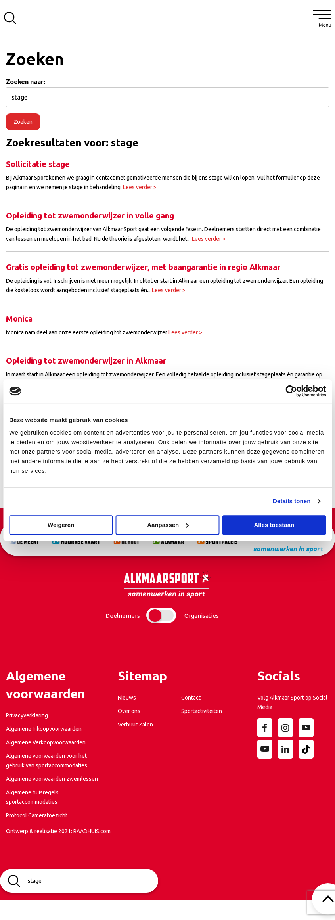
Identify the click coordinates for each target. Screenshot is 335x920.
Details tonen (291, 501)
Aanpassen (167, 524)
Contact (191, 697)
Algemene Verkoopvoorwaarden (46, 742)
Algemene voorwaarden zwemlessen (52, 779)
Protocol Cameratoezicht (36, 815)
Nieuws (127, 697)
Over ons (129, 711)
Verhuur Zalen (135, 724)
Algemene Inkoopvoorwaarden (44, 729)
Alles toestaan (274, 524)
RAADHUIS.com (92, 831)
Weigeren (61, 524)
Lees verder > (140, 187)
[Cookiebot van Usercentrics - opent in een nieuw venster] (291, 391)
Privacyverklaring (27, 715)
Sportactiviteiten (201, 711)
